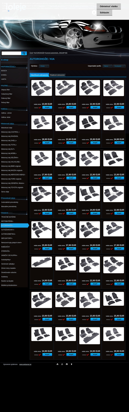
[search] (23, 53)
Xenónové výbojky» (8, 264)
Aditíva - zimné (6, 113)
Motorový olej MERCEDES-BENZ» (13, 175)
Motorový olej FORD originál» (11, 179)
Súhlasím (104, 13)
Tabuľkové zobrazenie (39, 75)
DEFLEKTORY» (6, 238)
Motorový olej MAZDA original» (12, 170)
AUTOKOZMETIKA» (8, 234)
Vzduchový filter (6, 94)
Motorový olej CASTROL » (10, 132)
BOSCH (4, 71)
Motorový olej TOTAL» (9, 145)
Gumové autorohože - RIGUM (54, 53)
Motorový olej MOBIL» (9, 153)
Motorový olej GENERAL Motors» (12, 183)
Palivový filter (5, 98)
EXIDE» (4, 75)
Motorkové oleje (6, 128)
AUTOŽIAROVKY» (7, 230)
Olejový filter (5, 90)
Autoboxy (4, 277)
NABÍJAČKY (5, 247)
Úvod (31, 53)
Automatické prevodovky (9, 202)
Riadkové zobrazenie (57, 75)
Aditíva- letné (5, 117)
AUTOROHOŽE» (7, 225)
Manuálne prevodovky (8, 206)
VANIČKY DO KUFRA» (9, 255)
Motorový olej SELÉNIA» (9, 158)
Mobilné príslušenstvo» (9, 285)
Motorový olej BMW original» (11, 166)
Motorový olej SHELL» (9, 140)
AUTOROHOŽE (39, 53)
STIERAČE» (5, 251)
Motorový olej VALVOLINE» (10, 162)
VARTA (3, 79)
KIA (66, 53)
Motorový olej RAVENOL (9, 136)
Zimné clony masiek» (8, 268)
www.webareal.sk (25, 364)
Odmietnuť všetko (109, 6)
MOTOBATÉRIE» (7, 221)
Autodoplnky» (6, 260)
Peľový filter (5, 102)
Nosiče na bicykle (7, 281)
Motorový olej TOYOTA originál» (12, 187)
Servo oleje (5, 192)
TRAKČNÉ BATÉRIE (8, 217)
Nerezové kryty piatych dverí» (11, 243)
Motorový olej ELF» (8, 149)
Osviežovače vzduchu (8, 272)
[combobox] (107, 66)
